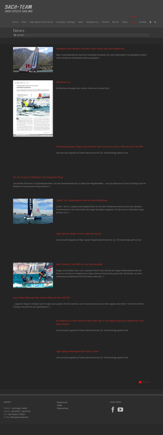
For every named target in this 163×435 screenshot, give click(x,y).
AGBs (59, 405)
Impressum (62, 402)
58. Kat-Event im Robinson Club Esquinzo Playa (38, 177)
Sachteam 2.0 (63, 82)
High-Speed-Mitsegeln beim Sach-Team (77, 351)
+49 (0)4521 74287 (19, 408)
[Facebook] (113, 409)
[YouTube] (120, 409)
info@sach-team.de (19, 417)
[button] (155, 21)
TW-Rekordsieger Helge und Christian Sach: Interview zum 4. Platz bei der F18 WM (99, 146)
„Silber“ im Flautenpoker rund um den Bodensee (81, 200)
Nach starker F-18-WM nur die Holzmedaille (79, 264)
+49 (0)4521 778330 (16, 414)
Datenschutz (62, 408)
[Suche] (15, 35)
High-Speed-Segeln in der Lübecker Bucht (78, 233)
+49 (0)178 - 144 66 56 (21, 411)
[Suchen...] (81, 35)
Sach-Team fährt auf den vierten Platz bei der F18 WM (41, 297)
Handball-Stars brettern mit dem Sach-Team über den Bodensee (90, 48)
